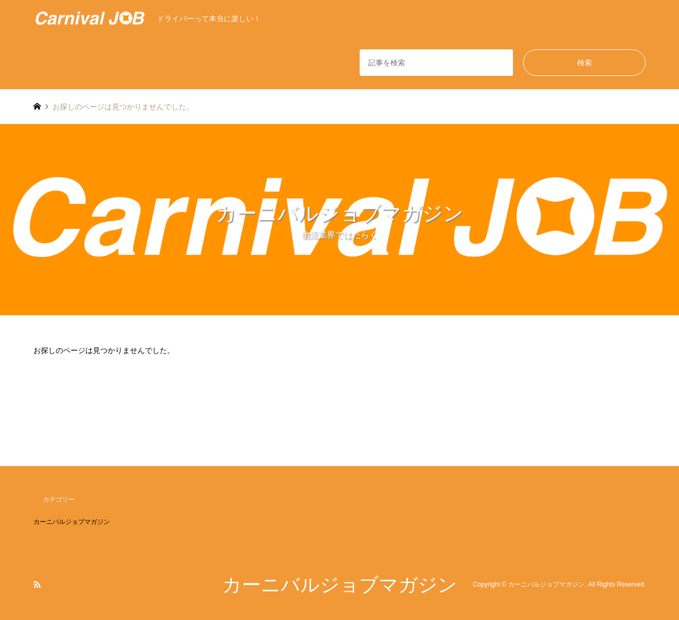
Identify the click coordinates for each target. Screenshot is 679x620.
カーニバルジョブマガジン (71, 522)
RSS (37, 584)
